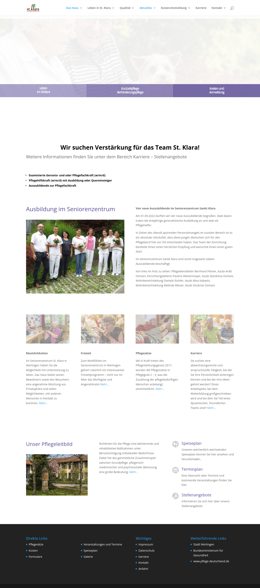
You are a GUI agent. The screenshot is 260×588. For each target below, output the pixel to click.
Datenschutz (146, 550)
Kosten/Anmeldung (174, 8)
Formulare (35, 557)
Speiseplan (91, 550)
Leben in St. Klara (99, 8)
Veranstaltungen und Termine (103, 544)
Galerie (88, 557)
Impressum (145, 544)
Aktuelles (146, 8)
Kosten (33, 550)
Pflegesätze (36, 544)
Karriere (201, 8)
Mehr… (43, 403)
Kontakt (217, 8)
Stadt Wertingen (203, 544)
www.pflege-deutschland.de (211, 561)
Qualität (125, 8)
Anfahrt (143, 569)
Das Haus (72, 8)
